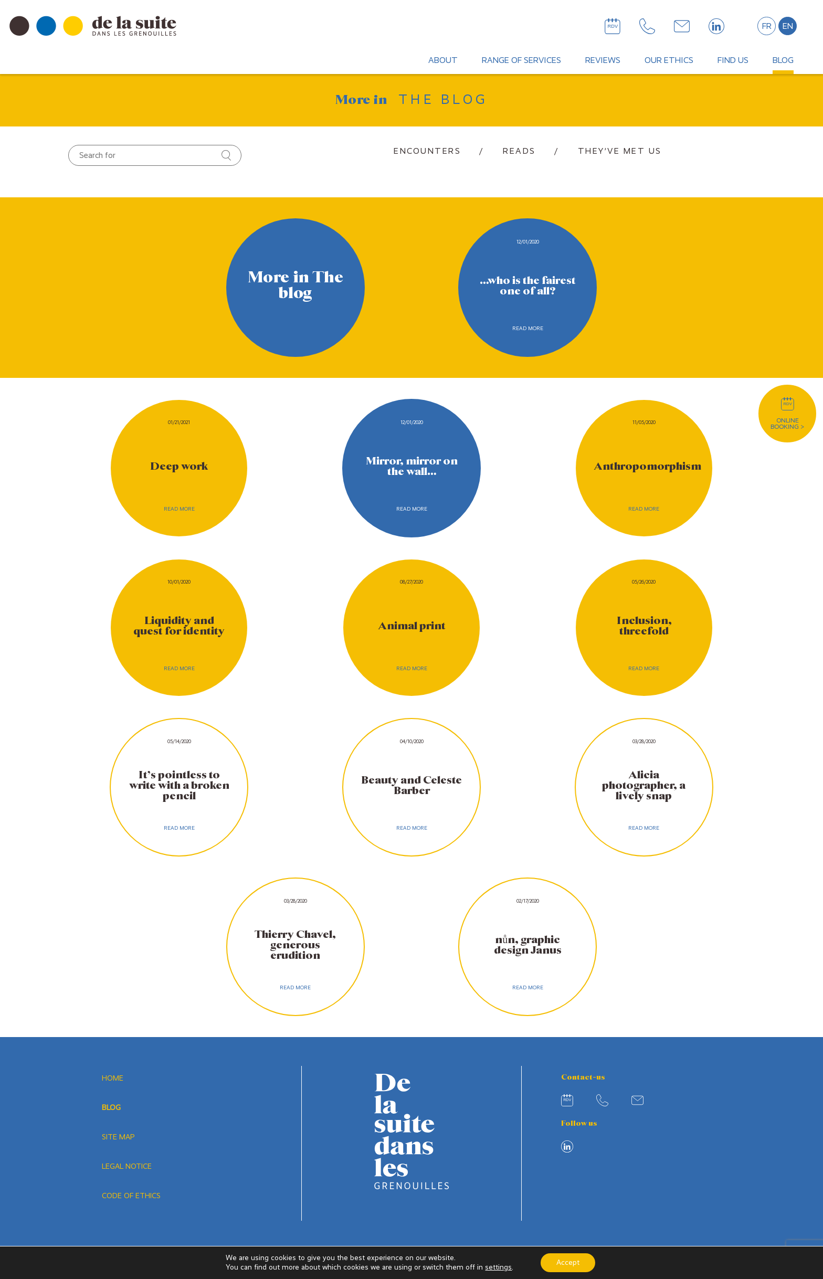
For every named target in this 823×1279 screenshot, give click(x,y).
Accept (567, 1262)
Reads (519, 151)
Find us (733, 60)
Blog (783, 60)
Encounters (427, 151)
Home (112, 1079)
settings (498, 1267)
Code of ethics (131, 1196)
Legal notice (127, 1167)
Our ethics (669, 60)
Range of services (521, 60)
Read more (527, 328)
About (443, 60)
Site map (118, 1137)
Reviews (602, 60)
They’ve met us (620, 151)
